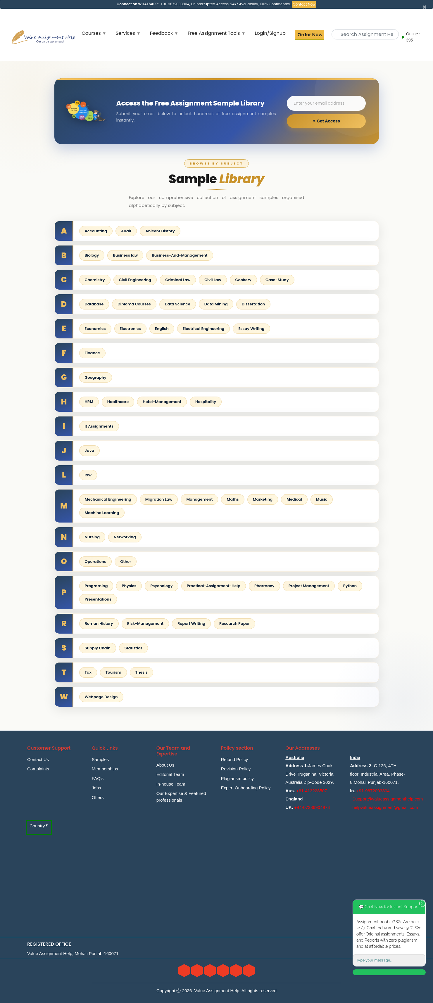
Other (125, 561)
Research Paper (234, 623)
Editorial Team (170, 774)
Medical (294, 499)
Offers (98, 797)
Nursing (92, 537)
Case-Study (277, 280)
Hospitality (205, 401)
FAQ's (97, 778)
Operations (95, 561)
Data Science (177, 304)
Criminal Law (177, 280)
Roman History (99, 623)
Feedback (161, 33)
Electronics (130, 328)
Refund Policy (234, 759)
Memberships (105, 768)
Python (350, 586)
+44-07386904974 (312, 807)
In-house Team (170, 783)
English (162, 328)
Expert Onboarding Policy (245, 787)
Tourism (113, 672)
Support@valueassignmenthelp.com (387, 798)
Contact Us (38, 759)
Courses (91, 33)
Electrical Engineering (203, 328)
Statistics (133, 648)
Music (321, 499)
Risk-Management (145, 623)
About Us (165, 764)
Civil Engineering (135, 280)
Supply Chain (98, 648)
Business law (125, 255)
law (88, 475)
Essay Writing (251, 328)
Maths (233, 499)
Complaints (38, 768)
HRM (89, 401)
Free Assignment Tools (214, 33)
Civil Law (212, 280)
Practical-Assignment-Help (213, 586)
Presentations (98, 599)
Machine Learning (102, 513)
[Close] (425, 7)
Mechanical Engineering (108, 499)
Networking (125, 537)
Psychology (161, 586)
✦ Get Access (326, 121)
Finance (92, 353)
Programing (96, 586)
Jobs (96, 787)
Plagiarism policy (237, 778)
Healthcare (118, 401)
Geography (95, 377)
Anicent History (160, 231)
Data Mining (216, 304)
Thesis (141, 672)
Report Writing (191, 623)
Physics (129, 586)
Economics (95, 328)
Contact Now (304, 4)
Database (94, 304)
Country (37, 825)
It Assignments (99, 426)
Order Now (309, 34)
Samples (100, 759)
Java (89, 450)
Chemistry (95, 280)
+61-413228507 (311, 790)
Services (125, 33)
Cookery (243, 280)
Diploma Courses (134, 304)
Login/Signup (270, 33)
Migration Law (158, 499)
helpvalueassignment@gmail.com (385, 807)
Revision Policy (236, 768)
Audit (126, 231)
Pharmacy (264, 586)
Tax (88, 672)
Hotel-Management (162, 401)
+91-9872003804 (373, 790)
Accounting (96, 231)
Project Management (309, 586)
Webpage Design (101, 697)
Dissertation (253, 304)
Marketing (262, 499)
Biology (92, 255)
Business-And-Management (179, 255)
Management (199, 499)
